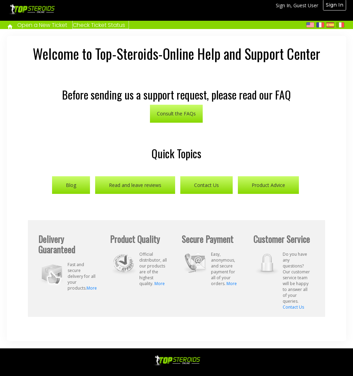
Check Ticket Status (99, 25)
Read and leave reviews (135, 185)
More (92, 288)
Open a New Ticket (42, 25)
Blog (71, 185)
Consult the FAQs (176, 113)
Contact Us (206, 185)
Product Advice (268, 185)
